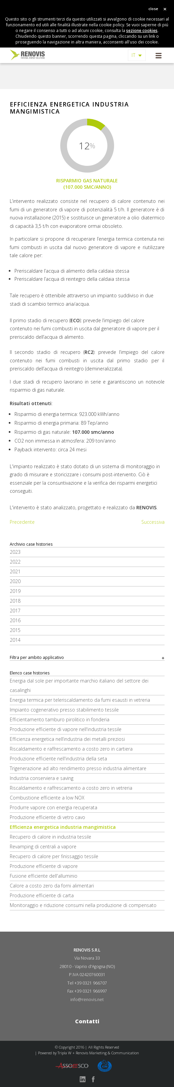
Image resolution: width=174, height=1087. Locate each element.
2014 (15, 640)
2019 (15, 591)
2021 (15, 571)
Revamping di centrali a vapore (43, 846)
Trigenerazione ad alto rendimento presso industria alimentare (78, 768)
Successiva (153, 522)
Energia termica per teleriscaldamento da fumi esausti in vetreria (80, 700)
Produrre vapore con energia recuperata (53, 807)
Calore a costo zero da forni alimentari (52, 885)
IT (134, 55)
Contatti (87, 1021)
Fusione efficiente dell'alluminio (43, 876)
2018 (15, 601)
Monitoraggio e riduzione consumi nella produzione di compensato (83, 905)
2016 (15, 620)
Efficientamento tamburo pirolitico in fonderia (59, 719)
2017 (15, 610)
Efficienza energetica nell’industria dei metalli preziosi (67, 739)
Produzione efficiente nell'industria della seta (58, 758)
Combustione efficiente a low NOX (47, 797)
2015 (15, 630)
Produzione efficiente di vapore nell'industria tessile (65, 729)
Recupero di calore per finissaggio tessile (54, 856)
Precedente (22, 522)
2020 (15, 581)
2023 (15, 552)
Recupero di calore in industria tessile (50, 837)
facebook (93, 1079)
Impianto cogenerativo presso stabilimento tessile (64, 709)
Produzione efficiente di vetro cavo (47, 817)
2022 (15, 561)
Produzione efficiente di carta (42, 895)
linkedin (82, 1079)
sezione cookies (142, 30)
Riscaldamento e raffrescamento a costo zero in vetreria (71, 788)
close (153, 8)
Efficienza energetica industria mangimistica (63, 827)
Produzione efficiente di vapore (44, 866)
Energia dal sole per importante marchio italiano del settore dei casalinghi (79, 685)
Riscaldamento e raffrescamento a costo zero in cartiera (71, 749)
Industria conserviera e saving (41, 778)
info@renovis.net (87, 999)
